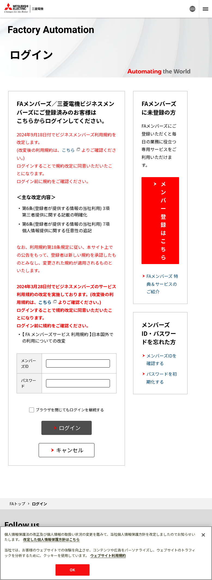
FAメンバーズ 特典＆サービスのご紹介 (162, 284)
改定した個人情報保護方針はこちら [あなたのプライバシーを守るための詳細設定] (51, 539)
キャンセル (69, 450)
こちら (71, 150)
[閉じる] (203, 535)
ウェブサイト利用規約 (108, 555)
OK (72, 569)
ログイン (70, 428)
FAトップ (17, 503)
